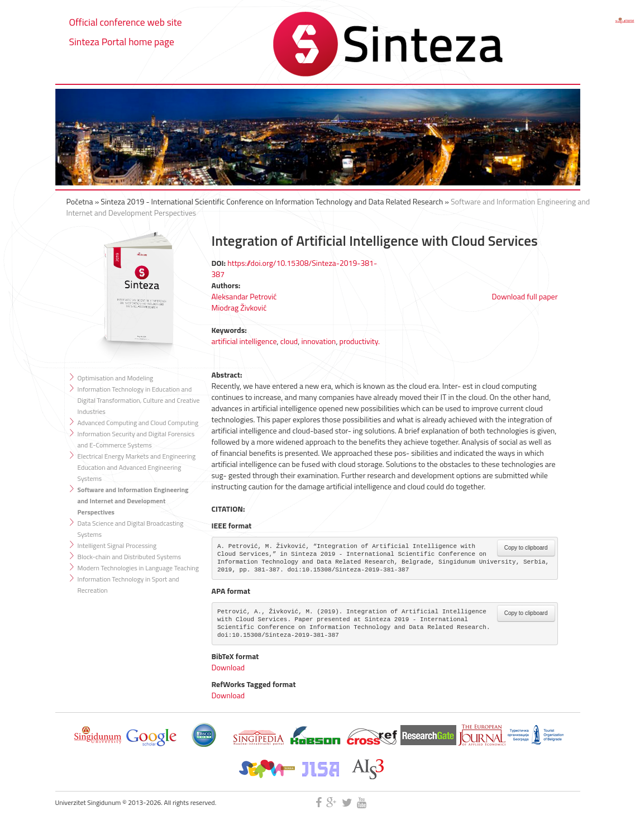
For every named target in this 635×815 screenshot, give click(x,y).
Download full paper (525, 296)
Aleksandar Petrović (244, 296)
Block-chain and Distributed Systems (130, 556)
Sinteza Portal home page (121, 41)
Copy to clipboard (526, 548)
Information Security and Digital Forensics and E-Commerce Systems (136, 439)
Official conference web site (125, 22)
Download (228, 667)
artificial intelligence (244, 341)
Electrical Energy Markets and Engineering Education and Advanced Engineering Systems (137, 467)
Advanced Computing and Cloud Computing (138, 422)
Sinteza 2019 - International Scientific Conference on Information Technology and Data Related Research (272, 201)
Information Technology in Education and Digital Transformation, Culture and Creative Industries (139, 400)
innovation (318, 341)
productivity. (360, 341)
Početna (79, 201)
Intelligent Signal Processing (117, 545)
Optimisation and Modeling (116, 378)
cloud (289, 341)
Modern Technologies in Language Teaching (138, 568)
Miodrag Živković (239, 307)
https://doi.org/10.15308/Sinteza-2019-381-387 (295, 268)
